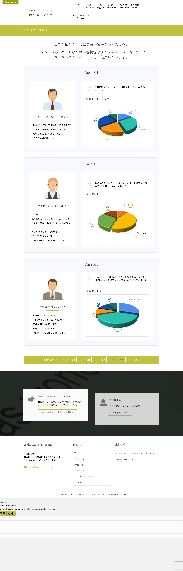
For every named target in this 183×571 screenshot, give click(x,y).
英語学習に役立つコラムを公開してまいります (134, 459)
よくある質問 (133, 360)
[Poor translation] (11, 513)
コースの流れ (99, 360)
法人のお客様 (69, 360)
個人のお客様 (84, 360)
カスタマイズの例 (116, 360)
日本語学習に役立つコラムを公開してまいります (135, 454)
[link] (91, 453)
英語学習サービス (52, 360)
